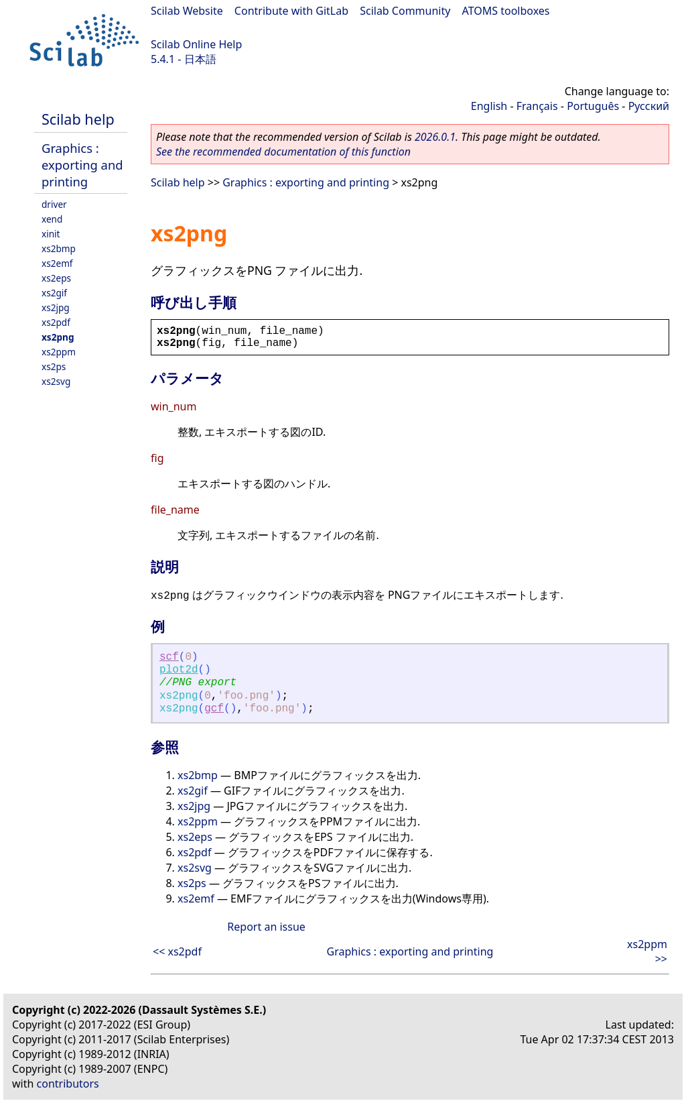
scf (169, 657)
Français (537, 106)
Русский (648, 106)
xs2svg (56, 381)
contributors (68, 1083)
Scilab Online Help (196, 44)
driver (54, 204)
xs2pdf (56, 322)
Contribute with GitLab (291, 10)
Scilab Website (187, 10)
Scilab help (78, 119)
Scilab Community (405, 10)
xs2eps (56, 278)
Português (593, 106)
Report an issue (266, 926)
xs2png (58, 337)
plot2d (178, 670)
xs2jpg (56, 307)
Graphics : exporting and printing (82, 164)
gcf (214, 709)
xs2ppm (59, 351)
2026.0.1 (435, 136)
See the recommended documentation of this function (283, 151)
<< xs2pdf (177, 951)
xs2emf (57, 263)
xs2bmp (59, 248)
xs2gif (54, 292)
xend (52, 219)
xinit (51, 233)
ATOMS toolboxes (506, 10)
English (489, 106)
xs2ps (54, 366)
